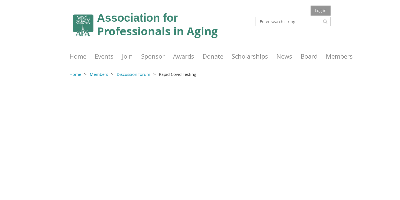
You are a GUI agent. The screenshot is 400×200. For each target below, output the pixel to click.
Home (75, 74)
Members (99, 74)
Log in (320, 10)
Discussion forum (133, 74)
